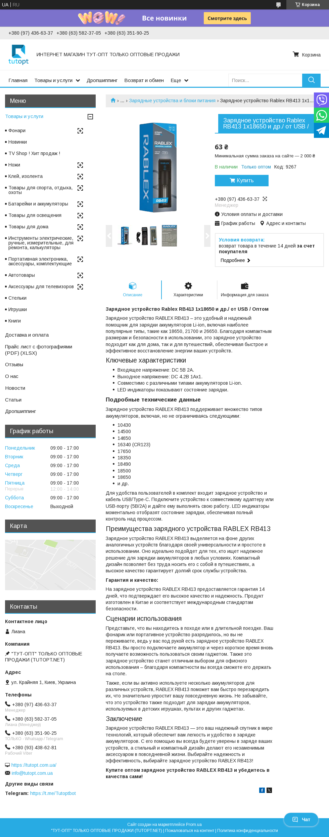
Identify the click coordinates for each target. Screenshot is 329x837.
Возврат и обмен (144, 80)
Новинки (17, 142)
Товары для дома (28, 226)
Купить (245, 180)
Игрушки (17, 309)
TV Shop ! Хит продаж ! (34, 153)
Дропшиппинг (102, 80)
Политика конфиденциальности (247, 830)
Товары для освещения (34, 215)
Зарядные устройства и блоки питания (172, 100)
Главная (18, 80)
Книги (14, 321)
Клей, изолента (25, 176)
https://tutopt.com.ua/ (33, 765)
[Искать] (311, 80)
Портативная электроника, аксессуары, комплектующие (40, 261)
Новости (15, 388)
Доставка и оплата (27, 335)
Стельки (17, 298)
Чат (301, 819)
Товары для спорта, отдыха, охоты (40, 190)
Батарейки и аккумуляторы (38, 203)
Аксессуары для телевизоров (41, 286)
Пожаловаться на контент (189, 830)
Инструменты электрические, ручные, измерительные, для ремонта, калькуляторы (41, 242)
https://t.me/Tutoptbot (53, 793)
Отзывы (14, 364)
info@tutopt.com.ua (32, 773)
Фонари (17, 130)
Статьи (13, 400)
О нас (11, 376)
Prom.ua (194, 824)
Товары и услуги (53, 80)
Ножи (14, 164)
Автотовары (21, 275)
